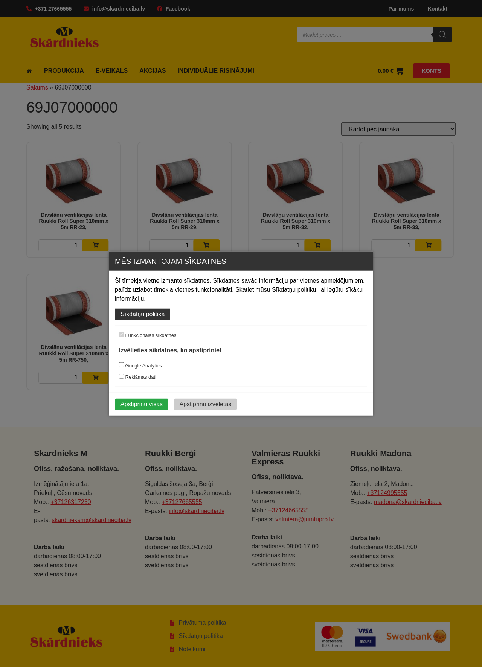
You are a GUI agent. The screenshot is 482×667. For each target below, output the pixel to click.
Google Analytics (140, 365)
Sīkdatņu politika (142, 314)
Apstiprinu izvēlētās (206, 404)
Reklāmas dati (137, 376)
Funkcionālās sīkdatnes (147, 335)
